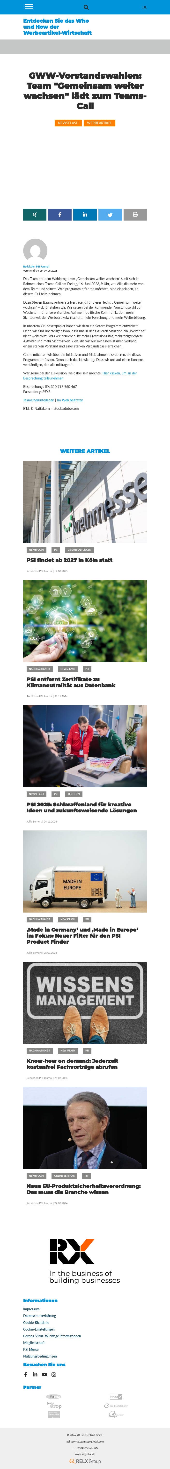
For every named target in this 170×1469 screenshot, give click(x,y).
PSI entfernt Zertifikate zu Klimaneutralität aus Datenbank (71, 682)
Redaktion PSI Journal (40, 571)
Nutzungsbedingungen (40, 1356)
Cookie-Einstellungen (39, 1329)
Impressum (31, 1309)
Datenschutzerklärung (39, 1316)
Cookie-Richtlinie (36, 1322)
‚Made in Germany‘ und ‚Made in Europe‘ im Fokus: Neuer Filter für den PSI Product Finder (82, 936)
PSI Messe (30, 1349)
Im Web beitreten (70, 400)
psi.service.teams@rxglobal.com (85, 1441)
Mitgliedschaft (34, 1343)
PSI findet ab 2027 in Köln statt (69, 560)
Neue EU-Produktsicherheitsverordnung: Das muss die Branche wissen (83, 1189)
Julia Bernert (34, 821)
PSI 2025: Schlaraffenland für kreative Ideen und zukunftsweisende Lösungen (82, 808)
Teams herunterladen (38, 400)
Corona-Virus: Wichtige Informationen (52, 1336)
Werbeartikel (99, 123)
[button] (35, 215)
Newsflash (68, 123)
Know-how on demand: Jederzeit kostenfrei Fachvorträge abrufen (72, 1064)
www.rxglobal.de (85, 1454)
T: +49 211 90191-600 (85, 1447)
